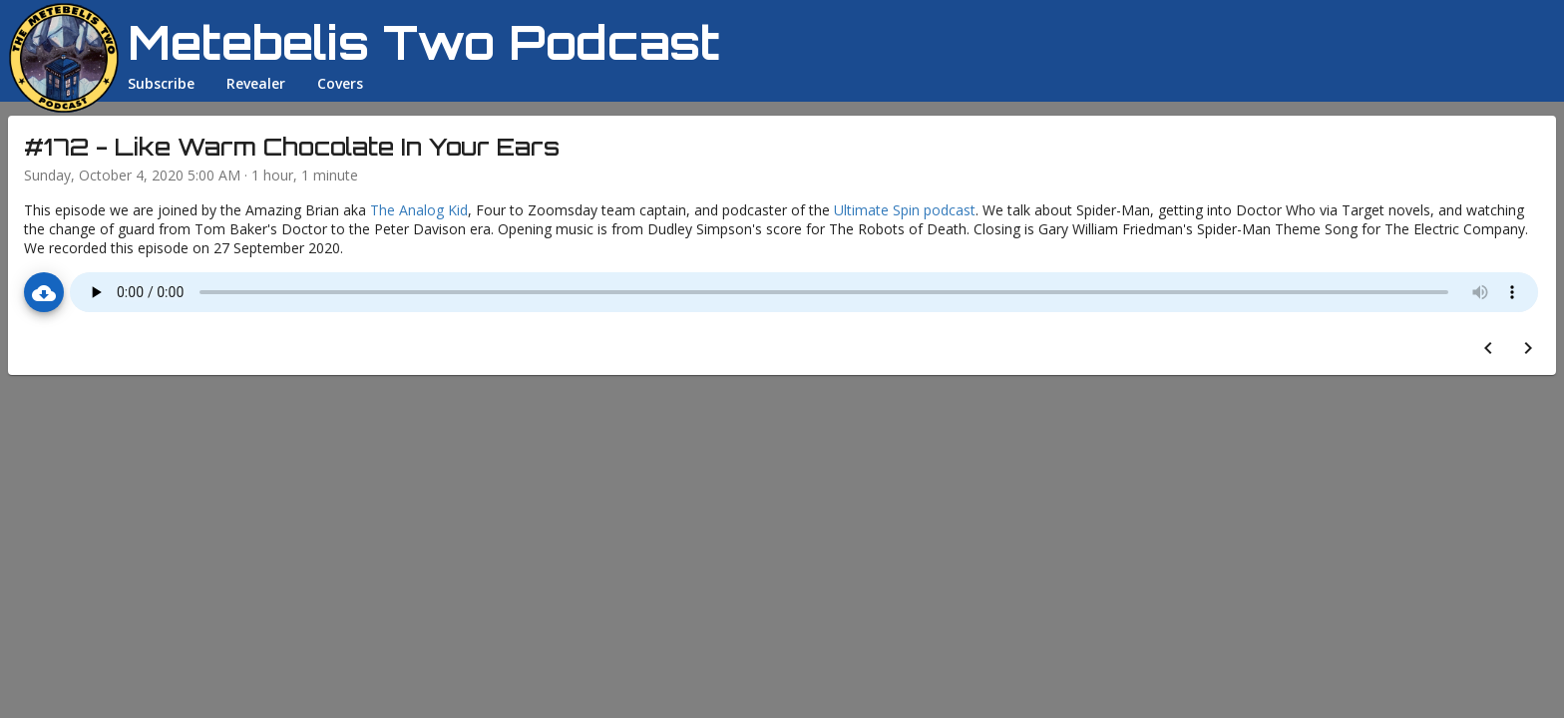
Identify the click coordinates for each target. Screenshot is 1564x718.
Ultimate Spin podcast (905, 209)
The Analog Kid (419, 209)
